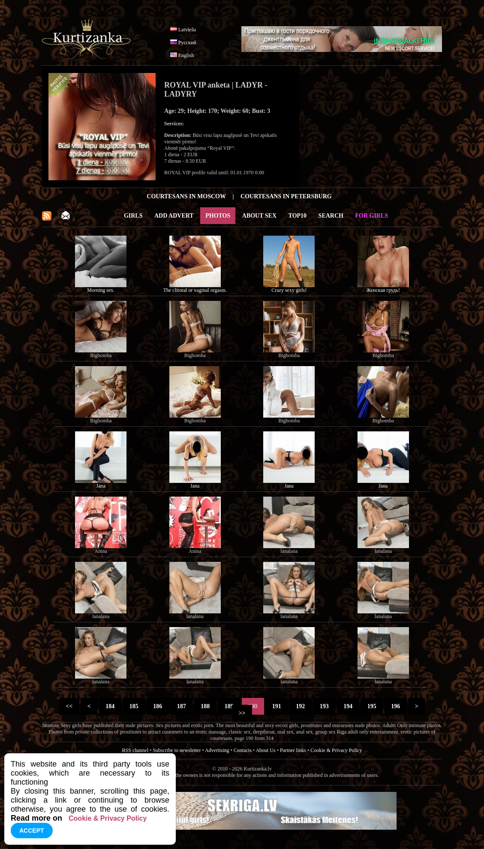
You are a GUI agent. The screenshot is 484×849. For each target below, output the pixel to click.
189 (229, 706)
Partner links (293, 750)
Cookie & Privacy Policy (336, 750)
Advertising (217, 750)
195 (372, 706)
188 (205, 706)
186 (158, 706)
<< (69, 706)
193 (324, 706)
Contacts (243, 750)
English (186, 55)
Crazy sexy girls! (289, 290)
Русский (187, 42)
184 (110, 706)
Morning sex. (100, 290)
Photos (217, 215)
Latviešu (187, 30)
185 (134, 706)
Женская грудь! (383, 290)
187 (181, 706)
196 (396, 706)
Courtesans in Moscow (186, 196)
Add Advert (174, 215)
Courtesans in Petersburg (286, 196)
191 (277, 706)
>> (242, 713)
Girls (133, 215)
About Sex (259, 215)
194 (348, 706)
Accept (31, 830)
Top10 (298, 215)
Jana (100, 486)
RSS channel (135, 750)
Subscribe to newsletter (177, 750)
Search (331, 215)
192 (301, 706)
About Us (265, 750)
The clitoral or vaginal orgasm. (195, 290)
